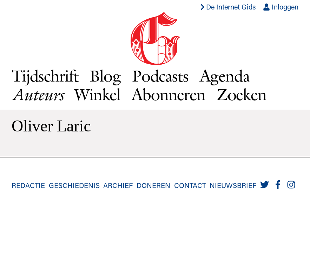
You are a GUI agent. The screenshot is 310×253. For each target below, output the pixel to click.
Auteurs (37, 94)
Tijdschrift (45, 75)
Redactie (28, 185)
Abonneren (168, 94)
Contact (190, 185)
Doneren (153, 185)
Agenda (225, 75)
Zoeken (241, 94)
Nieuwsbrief (233, 185)
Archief (118, 185)
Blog (105, 75)
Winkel (97, 94)
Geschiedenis (74, 185)
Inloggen (280, 6)
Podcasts (160, 75)
